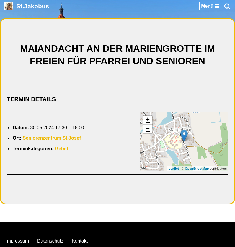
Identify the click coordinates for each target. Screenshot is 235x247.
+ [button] (148, 120)
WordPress (141, 228)
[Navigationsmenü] (210, 6)
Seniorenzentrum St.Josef (52, 138)
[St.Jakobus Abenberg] (26, 6)
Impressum (17, 240)
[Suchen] (227, 6)
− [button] (148, 129)
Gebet (61, 148)
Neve (87, 228)
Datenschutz (50, 240)
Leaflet (174, 168)
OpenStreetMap (197, 168)
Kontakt (80, 240)
